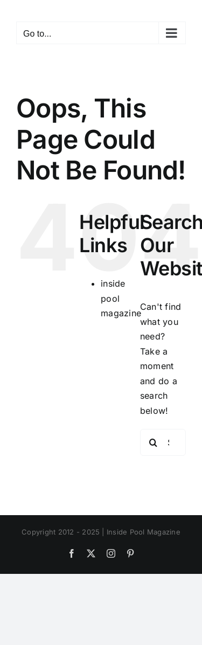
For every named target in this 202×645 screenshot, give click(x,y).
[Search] (153, 442)
